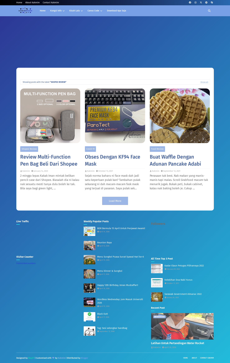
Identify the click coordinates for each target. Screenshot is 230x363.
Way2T (31, 358)
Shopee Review (29, 149)
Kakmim (26, 171)
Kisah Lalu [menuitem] (74, 10)
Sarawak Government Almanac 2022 (183, 294)
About (194, 358)
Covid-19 (90, 149)
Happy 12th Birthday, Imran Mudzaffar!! (117, 285)
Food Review (157, 149)
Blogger (84, 358)
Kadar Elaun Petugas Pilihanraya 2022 (184, 265)
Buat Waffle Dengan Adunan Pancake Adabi (175, 160)
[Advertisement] (115, 39)
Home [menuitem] (43, 10)
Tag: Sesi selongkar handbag (112, 328)
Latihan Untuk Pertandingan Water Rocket (177, 343)
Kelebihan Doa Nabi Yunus (178, 279)
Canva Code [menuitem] (93, 10)
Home (19, 2)
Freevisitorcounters (26, 263)
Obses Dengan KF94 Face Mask (112, 160)
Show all (204, 82)
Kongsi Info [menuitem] (56, 10)
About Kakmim (32, 2)
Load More (115, 201)
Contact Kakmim (51, 2)
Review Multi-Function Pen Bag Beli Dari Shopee (48, 160)
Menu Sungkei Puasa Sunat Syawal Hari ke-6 (120, 256)
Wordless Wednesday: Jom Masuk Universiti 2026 (120, 301)
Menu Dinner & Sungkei (109, 271)
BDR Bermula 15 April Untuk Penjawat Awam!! (121, 228)
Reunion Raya (104, 242)
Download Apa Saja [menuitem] (116, 10)
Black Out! (102, 313)
